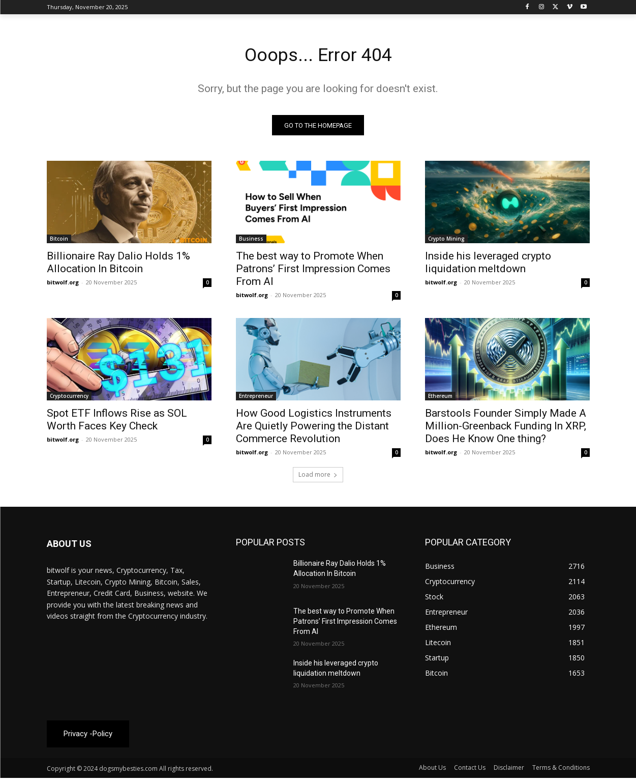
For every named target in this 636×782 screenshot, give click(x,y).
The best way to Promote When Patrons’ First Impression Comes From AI (313, 272)
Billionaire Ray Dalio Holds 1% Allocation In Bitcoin (118, 265)
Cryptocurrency (69, 398)
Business (251, 241)
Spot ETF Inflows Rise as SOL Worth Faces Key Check (117, 422)
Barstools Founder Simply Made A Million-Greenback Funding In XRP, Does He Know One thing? (505, 429)
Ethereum (440, 398)
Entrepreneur (256, 398)
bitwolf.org (63, 285)
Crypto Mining (446, 241)
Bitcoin (59, 241)
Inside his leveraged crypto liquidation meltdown (488, 265)
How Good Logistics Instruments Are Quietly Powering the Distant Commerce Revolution (313, 429)
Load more (318, 477)
